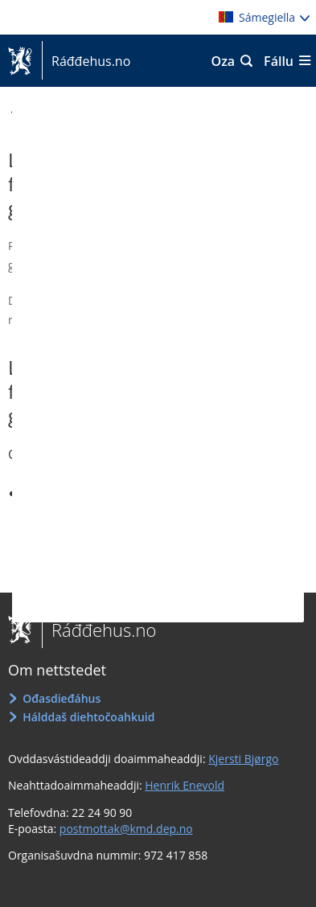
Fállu (278, 61)
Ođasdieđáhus (62, 698)
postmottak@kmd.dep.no (126, 828)
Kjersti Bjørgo (243, 758)
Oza (223, 61)
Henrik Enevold (184, 785)
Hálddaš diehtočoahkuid (88, 716)
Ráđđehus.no (86, 61)
